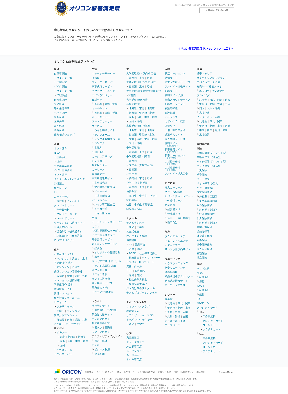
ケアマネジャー (151, 257)
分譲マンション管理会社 (68, 271)
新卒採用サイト (174, 150)
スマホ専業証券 (63, 166)
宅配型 (98, 147)
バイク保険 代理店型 (209, 166)
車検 (94, 217)
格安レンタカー (101, 165)
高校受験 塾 (133, 103)
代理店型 (62, 82)
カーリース (98, 169)
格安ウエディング (175, 267)
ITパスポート (146, 262)
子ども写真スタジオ (103, 235)
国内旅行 (99, 310)
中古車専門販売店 (104, 186)
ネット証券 (60, 148)
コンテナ (99, 143)
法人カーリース (174, 187)
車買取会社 (98, 173)
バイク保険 (60, 86)
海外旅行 (112, 310)
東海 (69, 275)
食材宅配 (97, 99)
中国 (227, 103)
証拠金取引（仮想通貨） (71, 235)
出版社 (98, 256)
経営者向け (173, 209)
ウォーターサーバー (103, 73)
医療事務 (140, 244)
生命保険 (59, 117)
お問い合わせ (164, 372)
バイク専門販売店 (104, 204)
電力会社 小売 (100, 287)
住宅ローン (60, 187)
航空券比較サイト (102, 314)
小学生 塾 (131, 173)
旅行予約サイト (101, 305)
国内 (97, 340)
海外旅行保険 (61, 108)
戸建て (76, 258)
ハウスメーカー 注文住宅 (67, 324)
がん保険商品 (204, 218)
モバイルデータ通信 (208, 82)
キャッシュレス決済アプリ (69, 222)
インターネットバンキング (69, 179)
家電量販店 (132, 337)
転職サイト (171, 90)
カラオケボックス (175, 320)
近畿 (77, 275)
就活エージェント (175, 73)
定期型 (213, 196)
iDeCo (200, 285)
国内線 (98, 327)
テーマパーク (172, 325)
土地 (84, 258)
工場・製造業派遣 (175, 130)
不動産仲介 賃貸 (63, 284)
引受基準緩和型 (208, 200)
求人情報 (201, 372)
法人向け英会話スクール (140, 288)
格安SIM (204, 90)
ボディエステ (172, 245)
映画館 (168, 299)
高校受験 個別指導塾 (138, 125)
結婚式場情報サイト (176, 280)
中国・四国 (81, 341)
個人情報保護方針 (146, 372)
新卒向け (172, 222)
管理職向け (173, 213)
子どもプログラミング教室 (141, 292)
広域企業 (204, 112)
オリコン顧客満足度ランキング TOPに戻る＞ (206, 48)
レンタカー (98, 160)
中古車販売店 (99, 182)
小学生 (153, 195)
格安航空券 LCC (101, 323)
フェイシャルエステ (176, 240)
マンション (63, 258)
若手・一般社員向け (178, 218)
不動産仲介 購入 (63, 262)
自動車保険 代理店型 (209, 157)
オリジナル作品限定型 (107, 252)
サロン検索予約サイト (177, 249)
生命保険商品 (204, 205)
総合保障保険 (204, 244)
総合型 (98, 248)
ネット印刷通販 (174, 191)
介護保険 (202, 240)
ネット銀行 (60, 174)
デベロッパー (64, 354)
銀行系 (60, 200)
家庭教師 (131, 200)
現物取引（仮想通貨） (69, 231)
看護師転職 (171, 108)
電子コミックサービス (105, 243)
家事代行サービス (102, 86)
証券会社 (62, 157)
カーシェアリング (102, 156)
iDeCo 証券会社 (63, 170)
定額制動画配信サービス (106, 230)
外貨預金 (59, 183)
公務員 (133, 262)
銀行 (59, 161)
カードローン (61, 196)
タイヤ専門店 (134, 359)
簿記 (139, 248)
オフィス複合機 (101, 278)
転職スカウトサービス (177, 99)
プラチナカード (212, 329)
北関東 (71, 336)
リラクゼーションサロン (140, 315)
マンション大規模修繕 (67, 280)
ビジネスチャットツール (179, 196)
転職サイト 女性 (174, 95)
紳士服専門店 (134, 346)
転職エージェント (175, 103)
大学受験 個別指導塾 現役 (141, 82)
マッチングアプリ (175, 285)
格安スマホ (218, 90)
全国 (185, 316)
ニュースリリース (126, 372)
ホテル (96, 345)
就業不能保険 (204, 227)
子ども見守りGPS (102, 291)
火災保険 (59, 103)
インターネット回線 (208, 117)
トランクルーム (101, 134)
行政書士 (134, 257)
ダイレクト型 (64, 77)
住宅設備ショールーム (67, 297)
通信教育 (131, 191)
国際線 (108, 327)
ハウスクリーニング (103, 90)
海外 (104, 340)
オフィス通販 (99, 274)
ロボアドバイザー (64, 240)
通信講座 (131, 240)
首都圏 (60, 275)
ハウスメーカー (66, 349)
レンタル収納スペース (107, 139)
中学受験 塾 (133, 147)
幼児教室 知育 (134, 208)
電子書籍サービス (102, 239)
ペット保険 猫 (205, 187)
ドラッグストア (135, 342)
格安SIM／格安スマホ (209, 86)
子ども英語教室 (135, 222)
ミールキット (99, 108)
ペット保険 (60, 112)
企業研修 (170, 204)
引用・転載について (184, 372)
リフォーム (60, 302)
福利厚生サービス (102, 283)
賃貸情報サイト (63, 289)
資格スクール (134, 266)
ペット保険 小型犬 (207, 183)
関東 (187, 303)
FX (55, 192)
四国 (201, 108)
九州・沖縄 (135, 121)
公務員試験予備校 (136, 283)
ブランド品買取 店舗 (104, 265)
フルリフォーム (66, 306)
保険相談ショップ (64, 134)
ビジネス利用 (102, 349)
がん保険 (59, 125)
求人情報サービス (175, 139)
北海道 (133, 108)
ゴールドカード (66, 218)
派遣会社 (170, 125)
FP (130, 244)
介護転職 (170, 112)
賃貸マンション (63, 293)
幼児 (131, 227)
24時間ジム (133, 310)
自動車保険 (60, 73)
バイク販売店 (99, 200)
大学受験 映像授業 (137, 99)
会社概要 (89, 372)
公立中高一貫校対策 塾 (139, 165)
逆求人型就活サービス (177, 82)
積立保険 (202, 257)
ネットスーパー (101, 117)
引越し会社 (98, 152)
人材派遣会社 (172, 168)
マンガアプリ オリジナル (106, 261)
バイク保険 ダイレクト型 (211, 161)
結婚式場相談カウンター (179, 276)
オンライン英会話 (136, 235)
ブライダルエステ (175, 236)
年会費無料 (63, 209)
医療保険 (59, 121)
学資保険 (59, 130)
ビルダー (62, 332)
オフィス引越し (101, 270)
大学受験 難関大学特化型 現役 (143, 90)
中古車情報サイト (102, 178)
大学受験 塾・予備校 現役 (141, 73)
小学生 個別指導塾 (137, 182)
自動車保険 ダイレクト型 (211, 152)
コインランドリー (102, 95)
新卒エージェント (175, 156)
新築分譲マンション (65, 315)
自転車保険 (60, 99)
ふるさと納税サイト (103, 130)
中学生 (143, 195)
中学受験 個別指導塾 (138, 156)
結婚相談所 (171, 272)
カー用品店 (132, 355)
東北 (62, 336)
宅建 (131, 248)
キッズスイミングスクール (140, 319)
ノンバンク (73, 200)
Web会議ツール (174, 200)
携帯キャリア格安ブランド (212, 77)
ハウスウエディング (176, 263)
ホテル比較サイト (102, 318)
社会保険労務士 (148, 253)
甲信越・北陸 (147, 112)
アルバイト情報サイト (177, 86)
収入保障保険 (207, 213)
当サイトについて (105, 372)
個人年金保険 (204, 248)
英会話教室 (132, 231)
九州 (84, 275)
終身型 (203, 196)
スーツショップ (135, 350)
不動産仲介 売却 (63, 254)
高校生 (133, 195)
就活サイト (171, 77)
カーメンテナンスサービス (107, 222)
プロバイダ (203, 95)
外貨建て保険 (204, 235)
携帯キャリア (204, 73)
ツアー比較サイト (102, 331)
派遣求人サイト (174, 134)
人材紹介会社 (172, 162)
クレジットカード (64, 205)
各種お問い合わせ (218, 10)
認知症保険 (203, 231)
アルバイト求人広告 (176, 173)
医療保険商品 (204, 192)
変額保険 (202, 253)
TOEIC (133, 253)
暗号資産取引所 (63, 227)
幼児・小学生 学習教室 (139, 204)
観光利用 (99, 353)
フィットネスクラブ (138, 306)
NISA (57, 152)
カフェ (96, 226)
